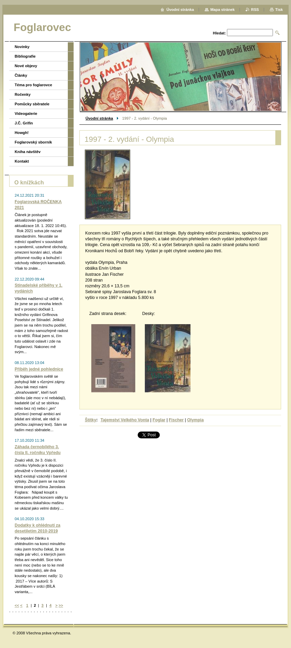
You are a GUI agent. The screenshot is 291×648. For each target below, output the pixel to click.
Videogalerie (26, 113)
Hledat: (219, 33)
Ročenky (23, 94)
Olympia (195, 420)
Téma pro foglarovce (33, 85)
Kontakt (22, 161)
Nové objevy (26, 66)
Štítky (90, 420)
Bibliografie (25, 56)
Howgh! (22, 133)
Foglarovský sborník (33, 142)
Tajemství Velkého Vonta (125, 420)
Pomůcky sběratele (32, 104)
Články (21, 75)
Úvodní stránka (99, 118)
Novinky (22, 47)
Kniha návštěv (28, 152)
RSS (255, 9)
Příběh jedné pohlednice (39, 369)
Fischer (176, 420)
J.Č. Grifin (24, 123)
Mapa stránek (222, 9)
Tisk (279, 9)
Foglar (159, 420)
